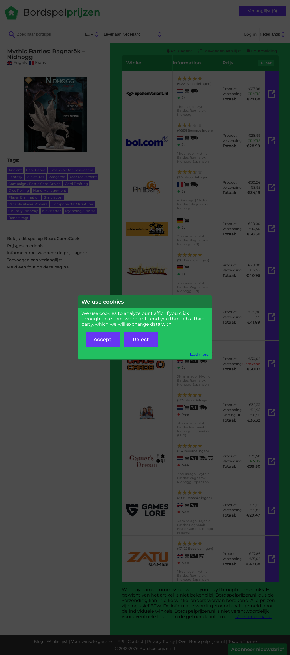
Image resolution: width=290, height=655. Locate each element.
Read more (198, 354)
